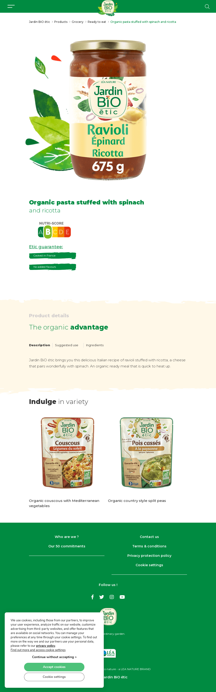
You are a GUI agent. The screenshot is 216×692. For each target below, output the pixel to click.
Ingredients (95, 345)
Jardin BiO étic (39, 22)
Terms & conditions (149, 546)
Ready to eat (97, 22)
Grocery (77, 22)
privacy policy (45, 645)
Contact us (149, 537)
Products (60, 22)
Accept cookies (54, 666)
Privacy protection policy (149, 556)
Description (39, 345)
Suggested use (66, 345)
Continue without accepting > (54, 656)
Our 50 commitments (66, 546)
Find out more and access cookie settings (38, 649)
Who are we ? (67, 537)
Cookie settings (149, 565)
